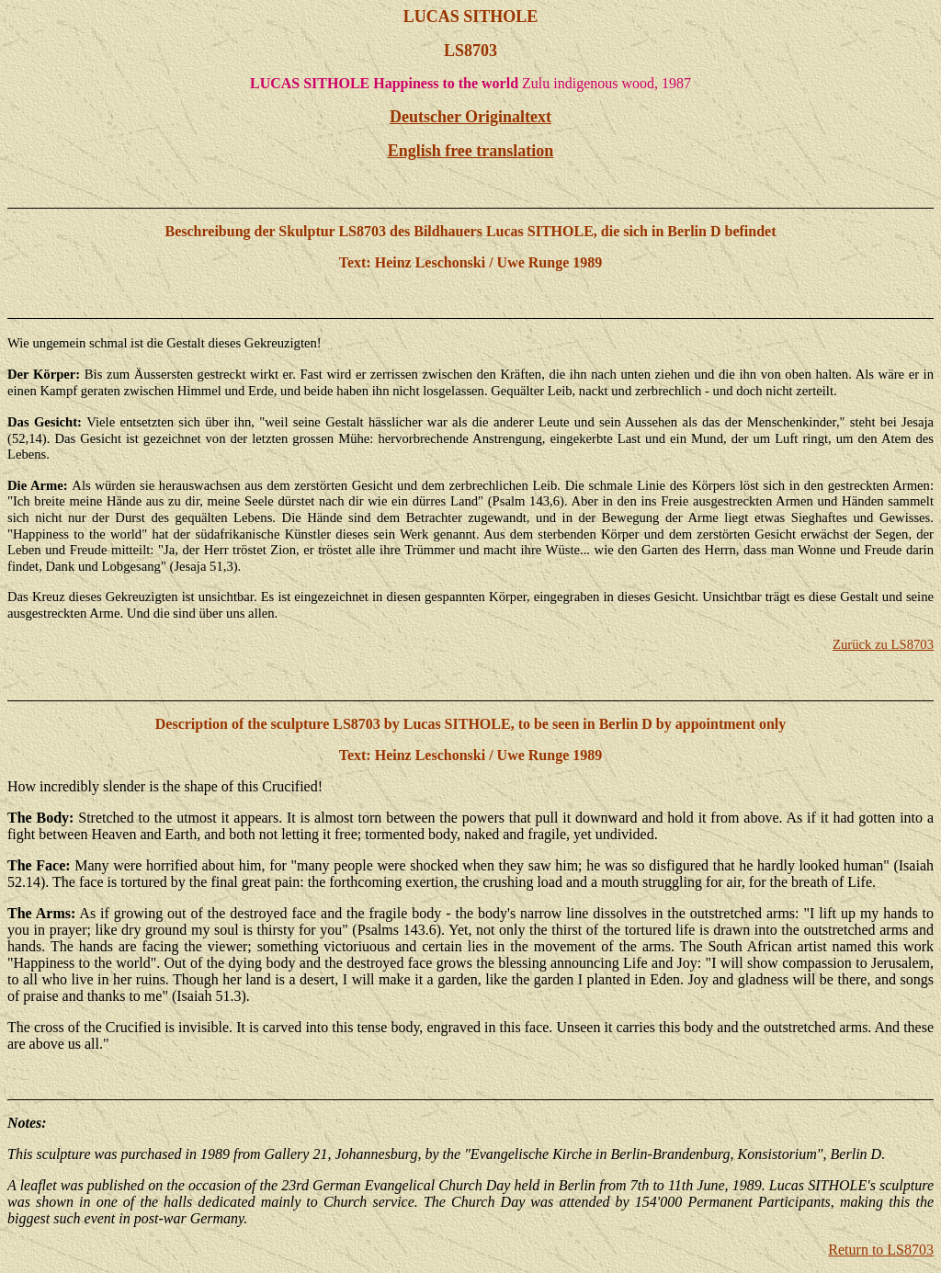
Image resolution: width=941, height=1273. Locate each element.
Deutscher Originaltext (470, 117)
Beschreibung (207, 231)
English (471, 151)
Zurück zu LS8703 (883, 644)
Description (191, 724)
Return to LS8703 (881, 1249)
